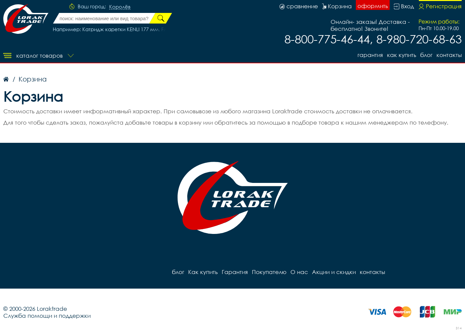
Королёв (119, 7)
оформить (372, 5)
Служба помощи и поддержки (47, 315)
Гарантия (370, 54)
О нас (299, 271)
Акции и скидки (334, 271)
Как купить (401, 54)
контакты (449, 54)
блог (426, 54)
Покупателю (269, 271)
